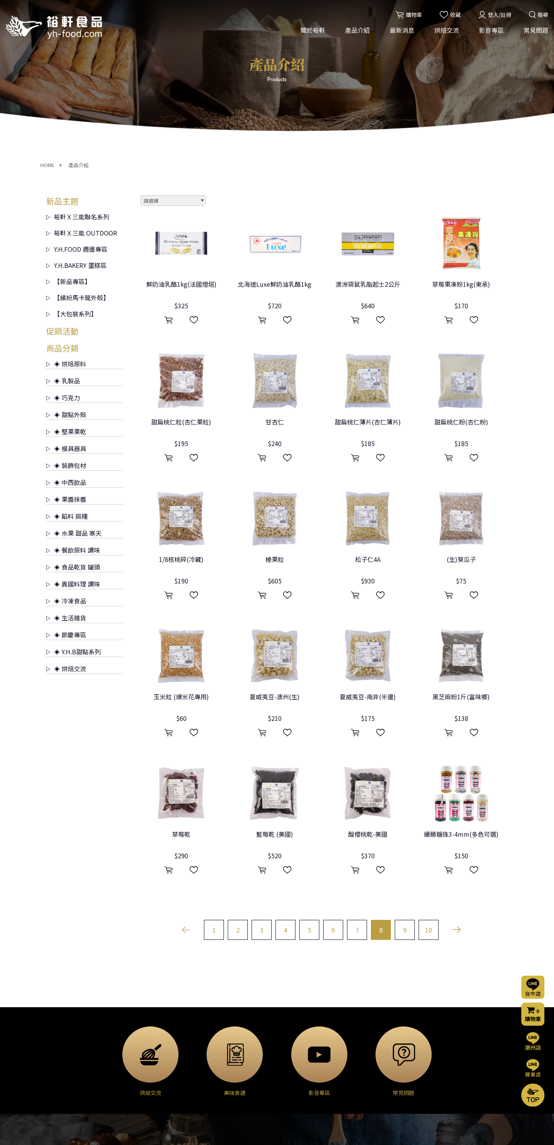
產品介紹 (357, 30)
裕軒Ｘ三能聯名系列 (77, 80)
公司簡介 (57, 1036)
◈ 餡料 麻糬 (67, 379)
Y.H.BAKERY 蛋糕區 (76, 129)
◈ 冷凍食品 (66, 464)
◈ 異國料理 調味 (73, 447)
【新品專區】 (68, 145)
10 (428, 793)
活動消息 (212, 1036)
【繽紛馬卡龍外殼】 (77, 161)
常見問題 (536, 30)
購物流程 (367, 1069)
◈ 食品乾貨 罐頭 (73, 430)
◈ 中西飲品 (66, 346)
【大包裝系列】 (71, 177)
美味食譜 (289, 1067)
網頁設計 (380, 1132)
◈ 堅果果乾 (66, 295)
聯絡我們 (368, 1048)
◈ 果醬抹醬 (66, 363)
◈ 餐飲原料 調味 (73, 413)
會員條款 (367, 1101)
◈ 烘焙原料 (66, 227)
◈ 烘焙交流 (66, 532)
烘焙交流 (446, 30)
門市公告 (212, 1057)
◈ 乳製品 (63, 244)
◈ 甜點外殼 (66, 278)
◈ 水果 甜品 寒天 (74, 396)
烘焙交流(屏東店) (299, 1047)
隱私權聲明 (369, 1090)
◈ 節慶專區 (66, 498)
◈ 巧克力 (63, 261)
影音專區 (491, 30)
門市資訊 (367, 1080)
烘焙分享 (289, 1057)
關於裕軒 (312, 30)
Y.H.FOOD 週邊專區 (76, 112)
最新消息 (402, 30)
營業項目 (57, 1057)
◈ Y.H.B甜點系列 (73, 515)
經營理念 (57, 1047)
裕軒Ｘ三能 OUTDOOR (81, 96)
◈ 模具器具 (66, 312)
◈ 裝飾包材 (66, 329)
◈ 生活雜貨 (66, 481)
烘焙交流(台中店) (299, 1036)
